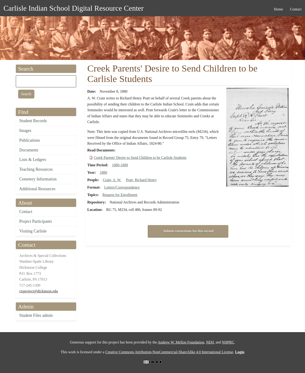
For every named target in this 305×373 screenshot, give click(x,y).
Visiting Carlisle (32, 231)
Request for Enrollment (119, 195)
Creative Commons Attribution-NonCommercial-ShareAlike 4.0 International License (169, 352)
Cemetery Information (37, 179)
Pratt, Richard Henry (141, 180)
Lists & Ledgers (32, 159)
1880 (103, 172)
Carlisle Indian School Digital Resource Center (73, 8)
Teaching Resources (36, 169)
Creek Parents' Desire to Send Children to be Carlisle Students (140, 158)
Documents (28, 150)
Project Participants (35, 221)
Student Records (33, 120)
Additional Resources (37, 188)
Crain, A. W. (112, 180)
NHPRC (228, 342)
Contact (25, 211)
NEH (210, 342)
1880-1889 (120, 165)
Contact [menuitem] (296, 9)
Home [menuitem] (278, 9)
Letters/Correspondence (122, 187)
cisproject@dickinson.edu (38, 291)
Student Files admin (36, 315)
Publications (29, 140)
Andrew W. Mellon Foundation (181, 342)
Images (25, 130)
